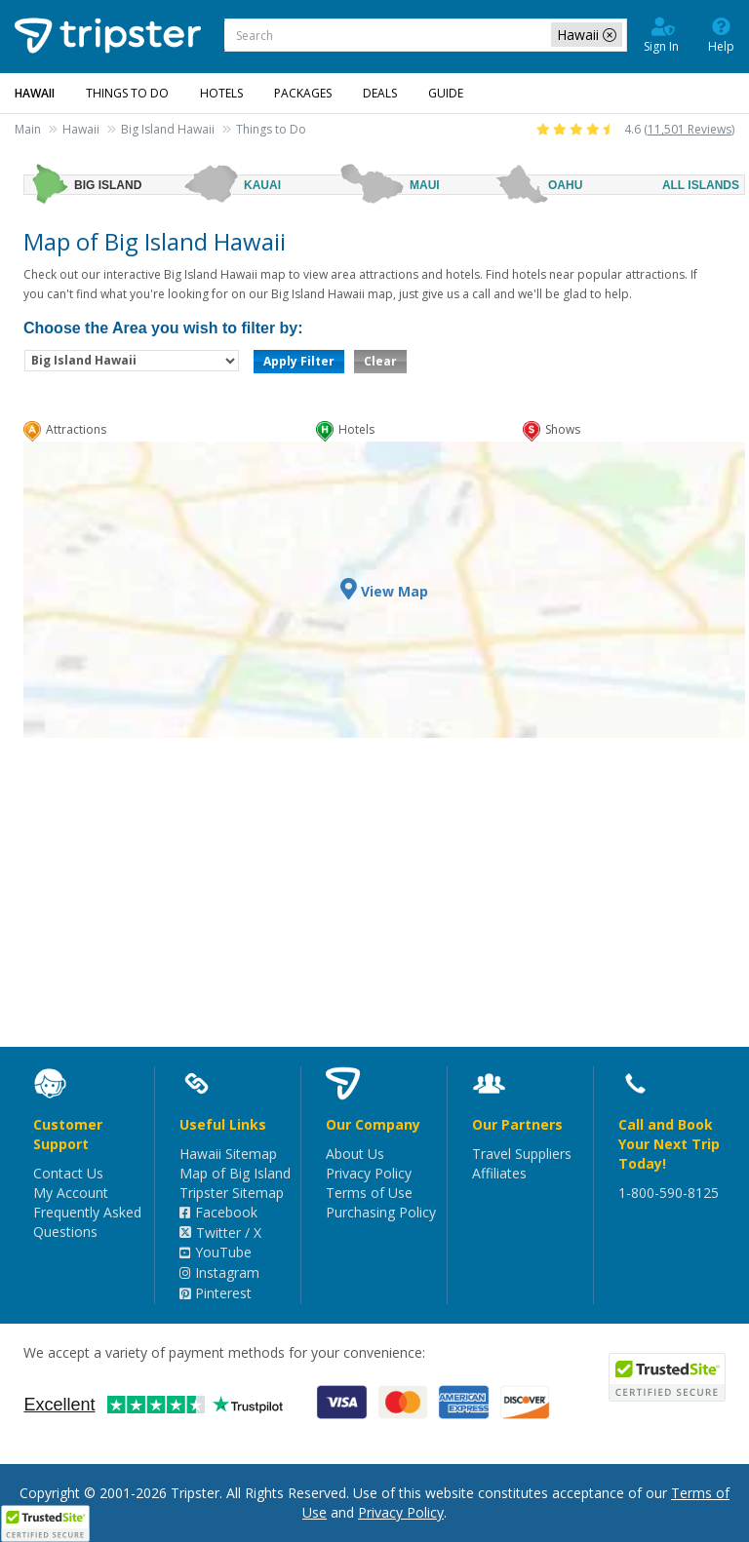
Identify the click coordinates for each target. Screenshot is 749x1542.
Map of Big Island (235, 1173)
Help (721, 34)
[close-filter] (609, 35)
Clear (380, 361)
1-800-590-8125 (668, 1192)
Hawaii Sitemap (228, 1153)
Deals (380, 93)
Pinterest (215, 1293)
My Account (70, 1192)
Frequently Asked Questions (87, 1222)
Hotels (221, 93)
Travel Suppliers (522, 1153)
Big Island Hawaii (168, 129)
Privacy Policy (369, 1173)
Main (28, 129)
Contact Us (68, 1173)
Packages (303, 93)
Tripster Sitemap (231, 1192)
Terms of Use (369, 1192)
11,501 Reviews (689, 129)
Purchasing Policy (381, 1212)
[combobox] (425, 35)
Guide (445, 93)
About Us (355, 1153)
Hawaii (80, 129)
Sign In (661, 34)
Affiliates (499, 1173)
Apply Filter (299, 361)
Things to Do (127, 93)
